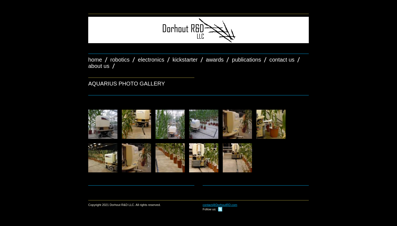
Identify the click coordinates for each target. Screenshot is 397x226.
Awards (215, 60)
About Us (98, 66)
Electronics (151, 60)
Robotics (120, 60)
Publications (246, 60)
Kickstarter (185, 60)
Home (95, 60)
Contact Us (281, 60)
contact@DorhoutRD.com (220, 204)
